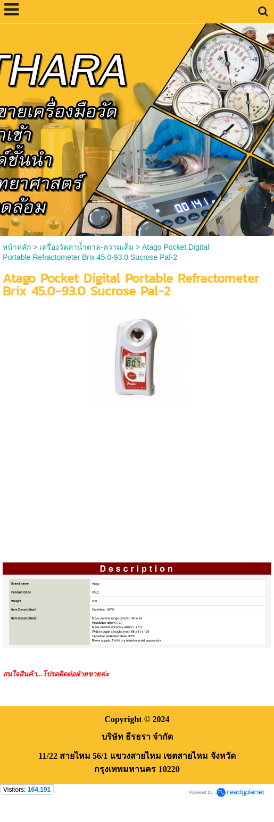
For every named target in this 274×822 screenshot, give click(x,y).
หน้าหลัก (17, 247)
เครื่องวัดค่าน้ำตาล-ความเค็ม (86, 247)
